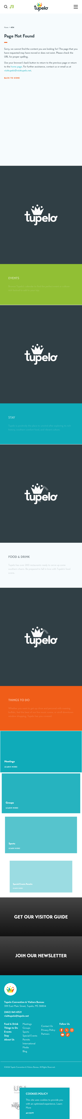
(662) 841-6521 (13, 1012)
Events (7, 1031)
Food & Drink (11, 1024)
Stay (6, 1035)
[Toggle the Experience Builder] (12, 7)
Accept (30, 1113)
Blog (25, 1051)
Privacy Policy (48, 1030)
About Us (9, 1039)
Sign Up (41, 956)
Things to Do (11, 1027)
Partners (45, 1033)
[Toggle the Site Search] (6, 6)
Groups (26, 1027)
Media (26, 1047)
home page (16, 66)
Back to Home (12, 78)
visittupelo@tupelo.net (16, 1016)
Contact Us (47, 1026)
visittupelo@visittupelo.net (17, 70)
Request (41, 917)
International (29, 1043)
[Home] (41, 7)
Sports (26, 1031)
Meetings (27, 1024)
